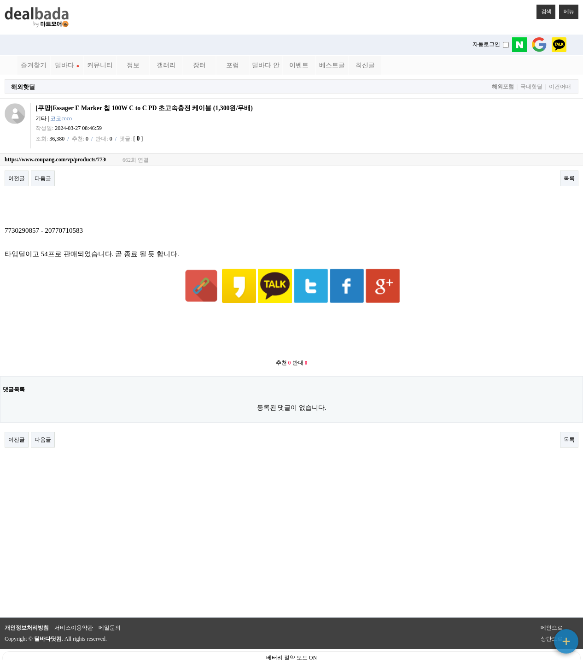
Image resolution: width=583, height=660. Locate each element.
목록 (569, 178)
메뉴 (566, 10)
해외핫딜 (23, 86)
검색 (543, 10)
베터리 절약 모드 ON (291, 635)
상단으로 (552, 616)
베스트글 (332, 65)
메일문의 (110, 605)
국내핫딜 (531, 87)
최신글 (365, 65)
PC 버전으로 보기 (291, 651)
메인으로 (552, 605)
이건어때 (560, 87)
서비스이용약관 (73, 605)
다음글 (43, 178)
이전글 (16, 178)
